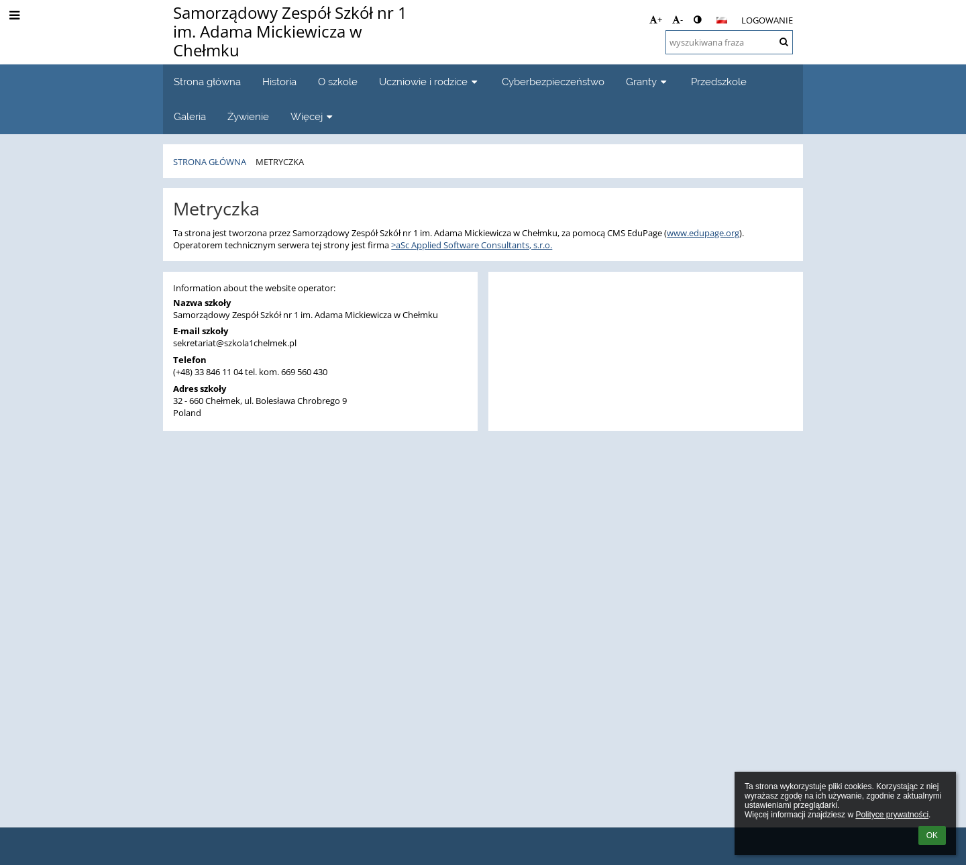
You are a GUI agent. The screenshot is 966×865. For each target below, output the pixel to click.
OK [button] (932, 835)
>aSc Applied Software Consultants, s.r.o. (471, 245)
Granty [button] (647, 81)
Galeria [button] (190, 116)
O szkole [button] (338, 81)
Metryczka (280, 162)
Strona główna (209, 162)
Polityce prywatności (891, 814)
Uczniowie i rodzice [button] (429, 81)
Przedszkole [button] (719, 81)
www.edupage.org (703, 233)
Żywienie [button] (248, 116)
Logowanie (767, 20)
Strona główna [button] (207, 81)
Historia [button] (279, 81)
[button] (722, 20)
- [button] (677, 19)
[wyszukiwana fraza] (729, 42)
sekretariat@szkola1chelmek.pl (235, 343)
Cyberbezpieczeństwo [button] (553, 81)
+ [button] (655, 19)
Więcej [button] (312, 116)
